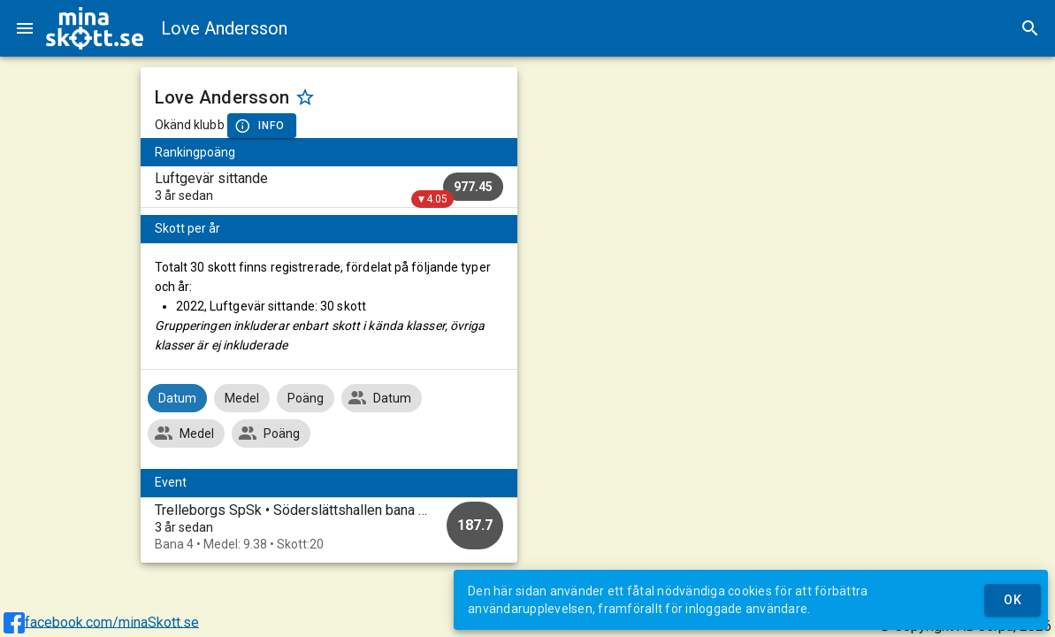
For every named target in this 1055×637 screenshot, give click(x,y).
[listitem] (329, 186)
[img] (94, 28)
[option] (329, 527)
